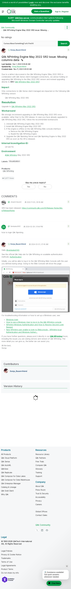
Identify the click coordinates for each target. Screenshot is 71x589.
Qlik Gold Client (7, 491)
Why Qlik (4, 494)
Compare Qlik (41, 465)
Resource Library (42, 454)
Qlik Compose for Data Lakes (13, 476)
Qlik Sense (5, 461)
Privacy (39, 501)
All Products (6, 454)
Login (31, 2)
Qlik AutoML (6, 465)
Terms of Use (6, 562)
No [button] (45, 187)
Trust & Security (42, 493)
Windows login (12, 319)
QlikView (4, 469)
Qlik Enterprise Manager (11, 483)
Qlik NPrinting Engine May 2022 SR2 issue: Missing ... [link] (26, 30)
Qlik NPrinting (11, 155)
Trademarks (6, 558)
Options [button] (67, 27)
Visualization (14, 161)
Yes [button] (28, 187)
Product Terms (7, 569)
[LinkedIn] (42, 530)
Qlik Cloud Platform (9, 458)
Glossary (39, 469)
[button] (68, 49)
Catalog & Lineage (8, 487)
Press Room (40, 490)
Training (39, 472)
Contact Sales (41, 515)
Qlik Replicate (6, 472)
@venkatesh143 (12, 250)
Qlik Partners (41, 458)
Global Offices (41, 511)
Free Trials (40, 461)
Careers (39, 504)
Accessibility (40, 497)
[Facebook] (47, 530)
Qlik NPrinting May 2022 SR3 (27, 82)
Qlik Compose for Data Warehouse (15, 480)
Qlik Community (8, 27)
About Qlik (40, 486)
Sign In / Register (62, 12)
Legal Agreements (8, 565)
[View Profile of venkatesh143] (15, 226)
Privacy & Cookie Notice (11, 554)
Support (39, 476)
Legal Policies (6, 551)
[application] (52, 583)
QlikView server (22, 18)
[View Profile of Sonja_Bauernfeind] (18, 50)
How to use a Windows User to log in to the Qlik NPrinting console (33, 322)
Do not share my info (10, 573)
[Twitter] (37, 530)
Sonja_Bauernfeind (19, 67)
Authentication (16, 257)
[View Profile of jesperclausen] (16, 202)
